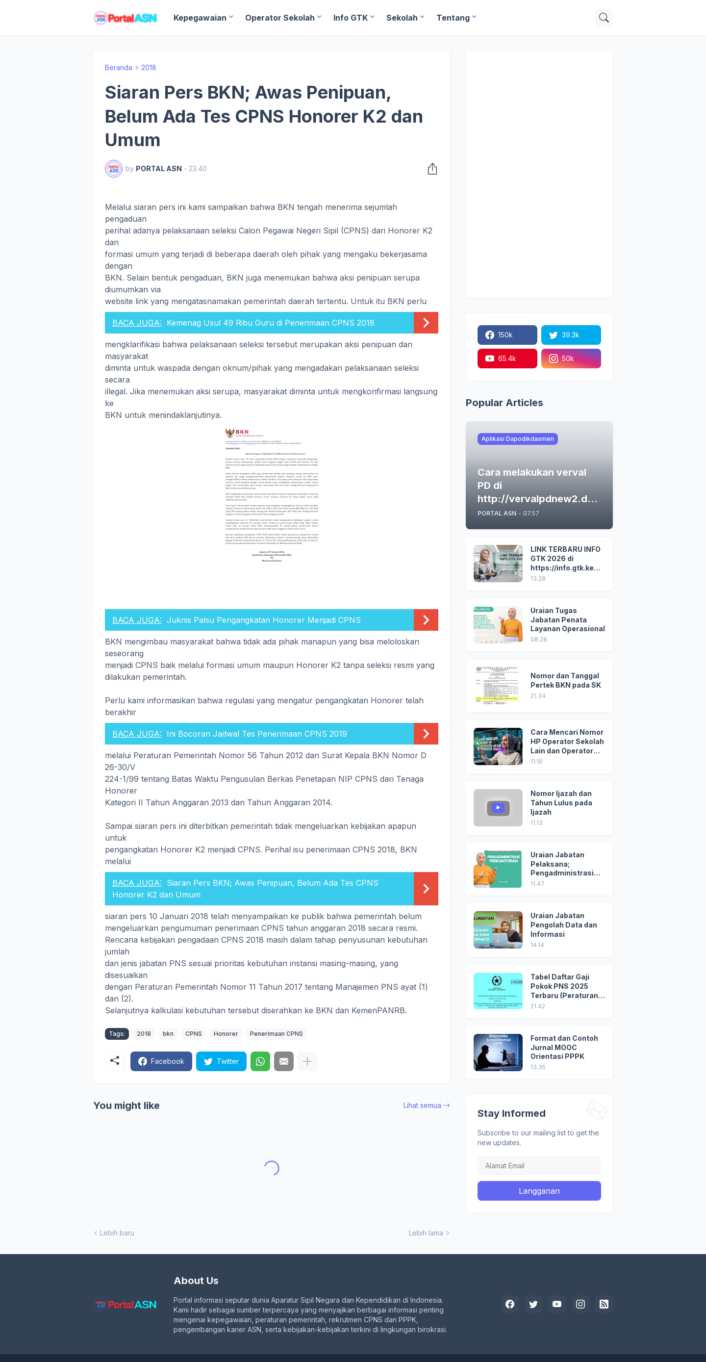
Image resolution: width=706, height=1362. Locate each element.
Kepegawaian (200, 18)
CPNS (193, 1033)
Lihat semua (422, 1105)
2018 (148, 67)
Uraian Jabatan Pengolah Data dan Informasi (563, 924)
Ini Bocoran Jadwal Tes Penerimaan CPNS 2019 (257, 734)
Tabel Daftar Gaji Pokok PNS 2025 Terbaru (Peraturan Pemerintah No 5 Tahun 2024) (564, 987)
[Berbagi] (429, 169)
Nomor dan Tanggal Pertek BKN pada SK (565, 680)
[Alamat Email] (539, 1165)
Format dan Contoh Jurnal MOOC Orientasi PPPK (564, 1047)
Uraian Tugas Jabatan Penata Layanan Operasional (567, 619)
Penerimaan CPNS (276, 1033)
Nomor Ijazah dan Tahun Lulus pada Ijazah (561, 802)
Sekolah (402, 18)
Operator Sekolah (280, 18)
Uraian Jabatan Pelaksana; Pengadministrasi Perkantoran (562, 864)
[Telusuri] (604, 17)
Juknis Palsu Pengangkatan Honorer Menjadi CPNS (264, 620)
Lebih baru (117, 1233)
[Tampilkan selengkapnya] (307, 1061)
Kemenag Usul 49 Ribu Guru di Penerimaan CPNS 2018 (271, 323)
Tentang (453, 18)
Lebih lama (426, 1233)
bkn (168, 1033)
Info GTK (350, 18)
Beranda (118, 67)
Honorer (226, 1033)
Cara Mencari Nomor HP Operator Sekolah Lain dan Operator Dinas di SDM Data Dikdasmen (567, 742)
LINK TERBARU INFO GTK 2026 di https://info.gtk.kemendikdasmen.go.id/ (567, 559)
